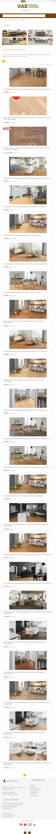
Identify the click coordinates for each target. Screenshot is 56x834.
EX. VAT (28, 1)
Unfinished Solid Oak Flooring (10, 794)
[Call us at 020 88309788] (34, 10)
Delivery (32, 787)
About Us (32, 785)
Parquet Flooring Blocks (8, 792)
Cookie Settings (34, 792)
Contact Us (33, 794)
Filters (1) (7, 25)
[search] (23, 15)
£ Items (25, 10)
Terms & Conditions (35, 788)
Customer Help (38, 780)
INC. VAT (23, 1)
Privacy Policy (34, 790)
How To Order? (34, 795)
